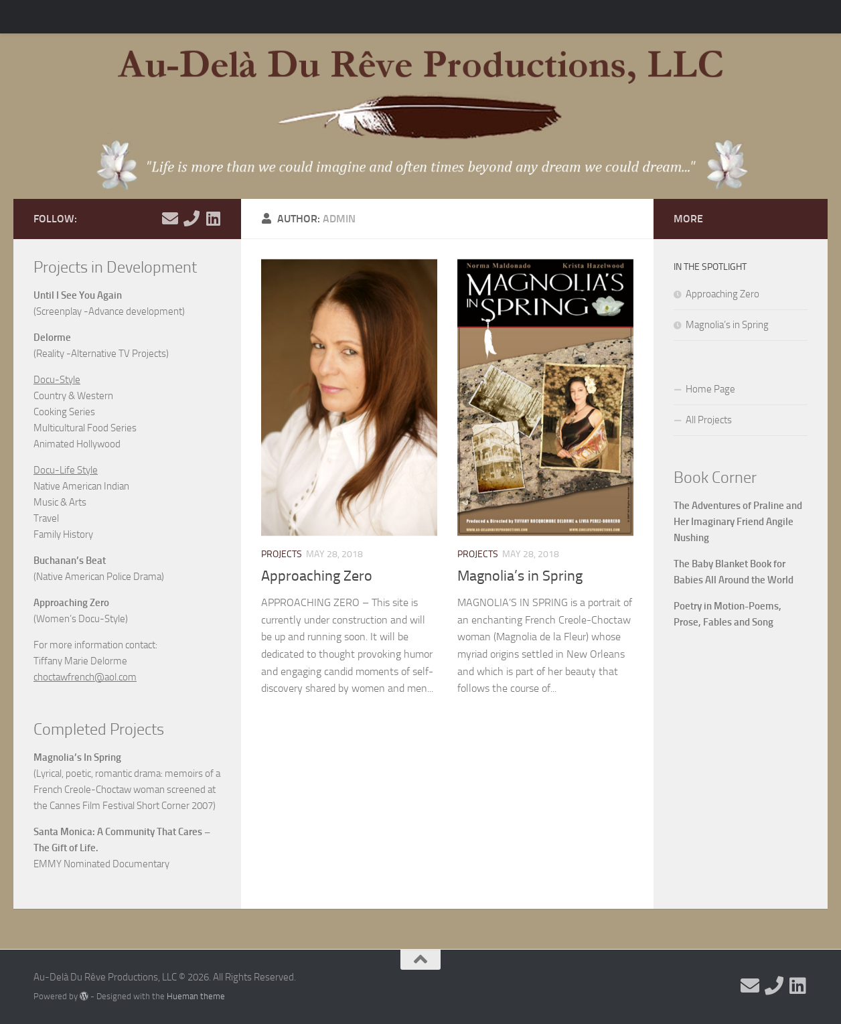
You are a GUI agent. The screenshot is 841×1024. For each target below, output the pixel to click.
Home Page (710, 389)
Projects (281, 554)
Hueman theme (196, 996)
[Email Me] (170, 218)
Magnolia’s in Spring (520, 576)
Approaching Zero (316, 576)
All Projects (709, 420)
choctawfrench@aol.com (85, 677)
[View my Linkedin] (213, 218)
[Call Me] (191, 218)
